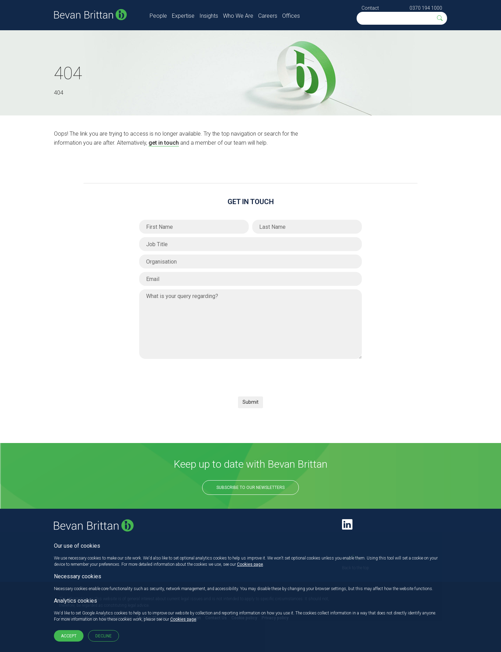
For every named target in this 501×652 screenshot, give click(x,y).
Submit (250, 402)
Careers (267, 16)
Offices (291, 16)
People (158, 16)
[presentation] (192, 375)
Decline (103, 636)
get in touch (164, 142)
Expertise (183, 16)
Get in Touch (251, 202)
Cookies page (250, 564)
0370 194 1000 (425, 8)
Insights (208, 16)
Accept (69, 636)
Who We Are (238, 16)
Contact (370, 8)
